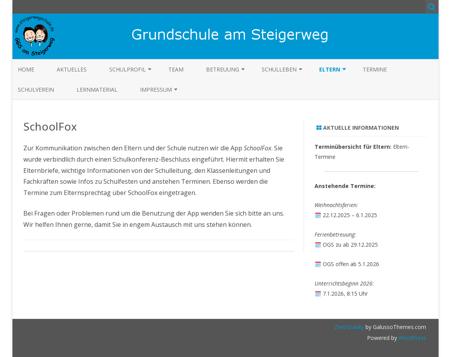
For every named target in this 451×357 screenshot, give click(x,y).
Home (26, 69)
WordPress (411, 337)
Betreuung (222, 69)
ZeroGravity (349, 327)
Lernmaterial (97, 89)
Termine (375, 69)
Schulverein (36, 89)
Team (176, 69)
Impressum (156, 89)
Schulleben (279, 69)
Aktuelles (72, 69)
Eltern (329, 69)
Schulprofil (127, 69)
